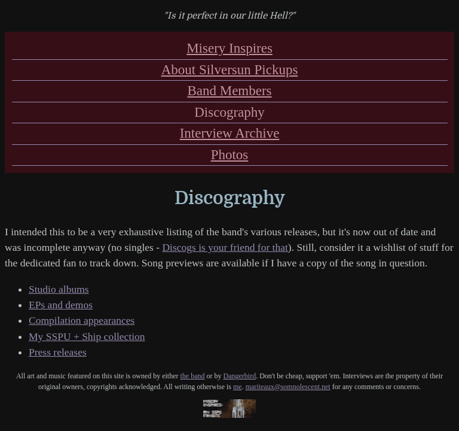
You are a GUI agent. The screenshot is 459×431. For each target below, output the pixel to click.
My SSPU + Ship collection (87, 336)
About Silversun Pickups (229, 69)
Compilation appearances (81, 320)
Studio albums (59, 289)
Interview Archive (230, 133)
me (237, 387)
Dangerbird (240, 376)
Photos (230, 154)
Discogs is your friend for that (224, 247)
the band (192, 376)
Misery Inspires (229, 48)
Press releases (58, 352)
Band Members (229, 90)
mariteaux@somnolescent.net (288, 387)
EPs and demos (61, 305)
